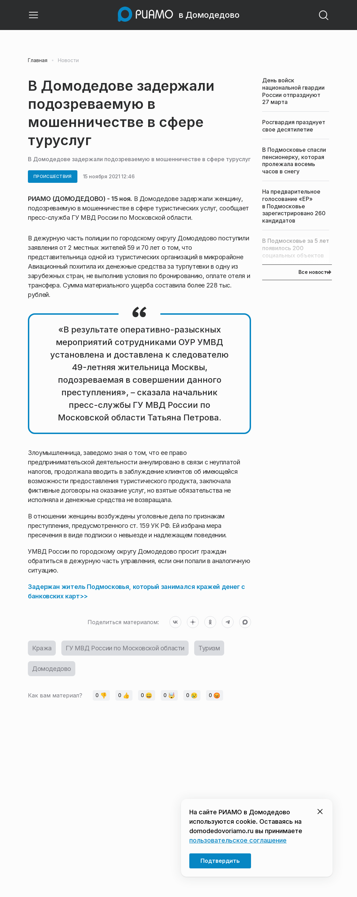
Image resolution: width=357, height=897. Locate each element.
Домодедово (51, 668)
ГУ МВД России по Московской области (125, 648)
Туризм (209, 648)
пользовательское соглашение (238, 840)
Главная (37, 60)
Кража (42, 648)
